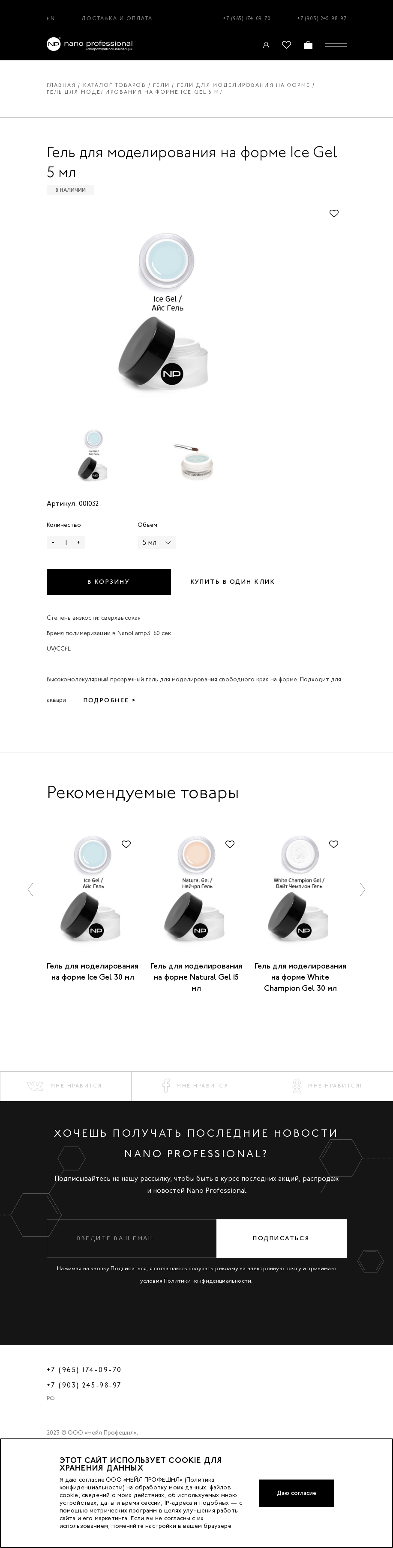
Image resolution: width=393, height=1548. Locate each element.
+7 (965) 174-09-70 (247, 18)
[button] (30, 889)
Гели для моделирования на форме (243, 85)
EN (51, 18)
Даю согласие (296, 1493)
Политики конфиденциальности (207, 1280)
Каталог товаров (114, 85)
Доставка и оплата (117, 18)
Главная (61, 85)
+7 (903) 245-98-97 (322, 18)
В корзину (108, 582)
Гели (161, 85)
